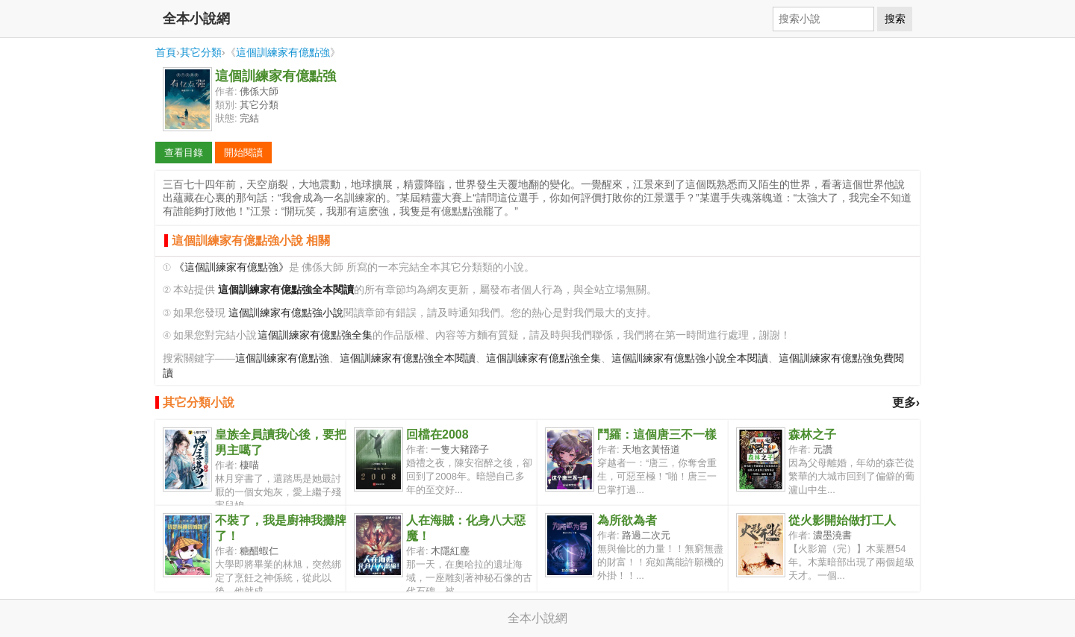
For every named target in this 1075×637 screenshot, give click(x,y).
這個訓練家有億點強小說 (285, 312)
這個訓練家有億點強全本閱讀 (408, 358)
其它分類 (201, 52)
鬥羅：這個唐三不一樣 (657, 434)
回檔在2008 (437, 434)
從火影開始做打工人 (842, 520)
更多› (906, 402)
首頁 (165, 52)
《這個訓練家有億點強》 (231, 267)
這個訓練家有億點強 (283, 52)
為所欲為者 (627, 520)
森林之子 (812, 434)
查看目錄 (183, 152)
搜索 (895, 19)
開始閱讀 (243, 152)
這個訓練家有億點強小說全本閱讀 (689, 358)
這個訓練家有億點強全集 (315, 335)
